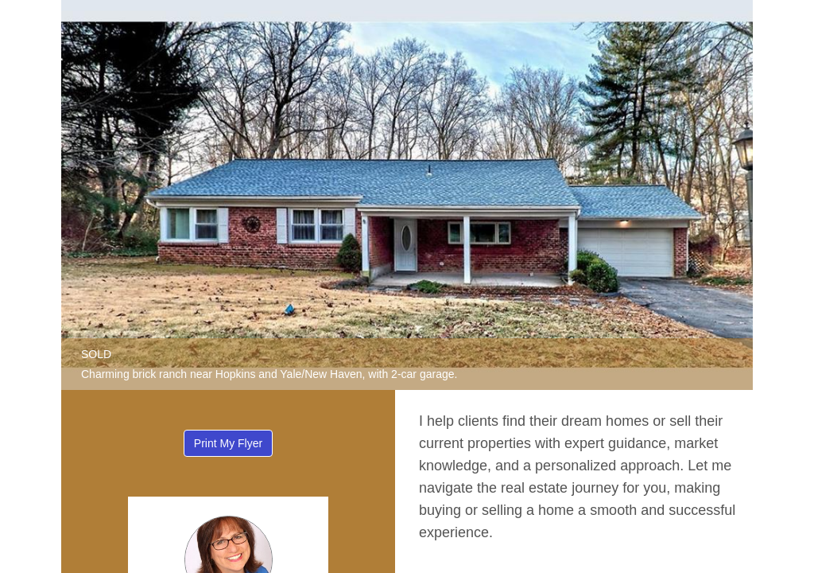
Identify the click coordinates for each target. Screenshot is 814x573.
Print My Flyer (228, 443)
